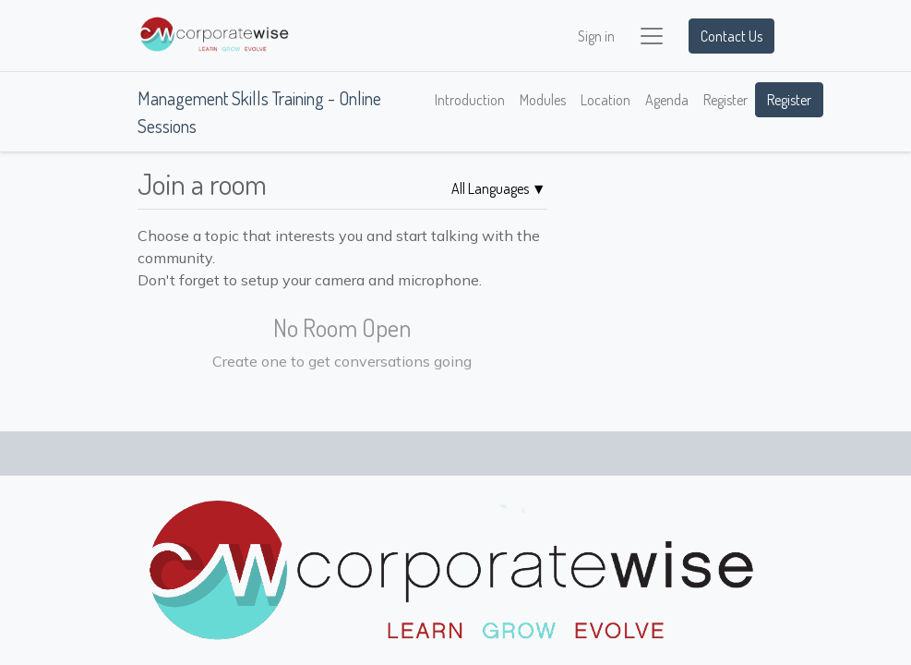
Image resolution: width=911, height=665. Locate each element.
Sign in (596, 36)
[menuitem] (469, 99)
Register (789, 100)
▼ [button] (498, 188)
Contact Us (731, 36)
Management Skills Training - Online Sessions (259, 112)
